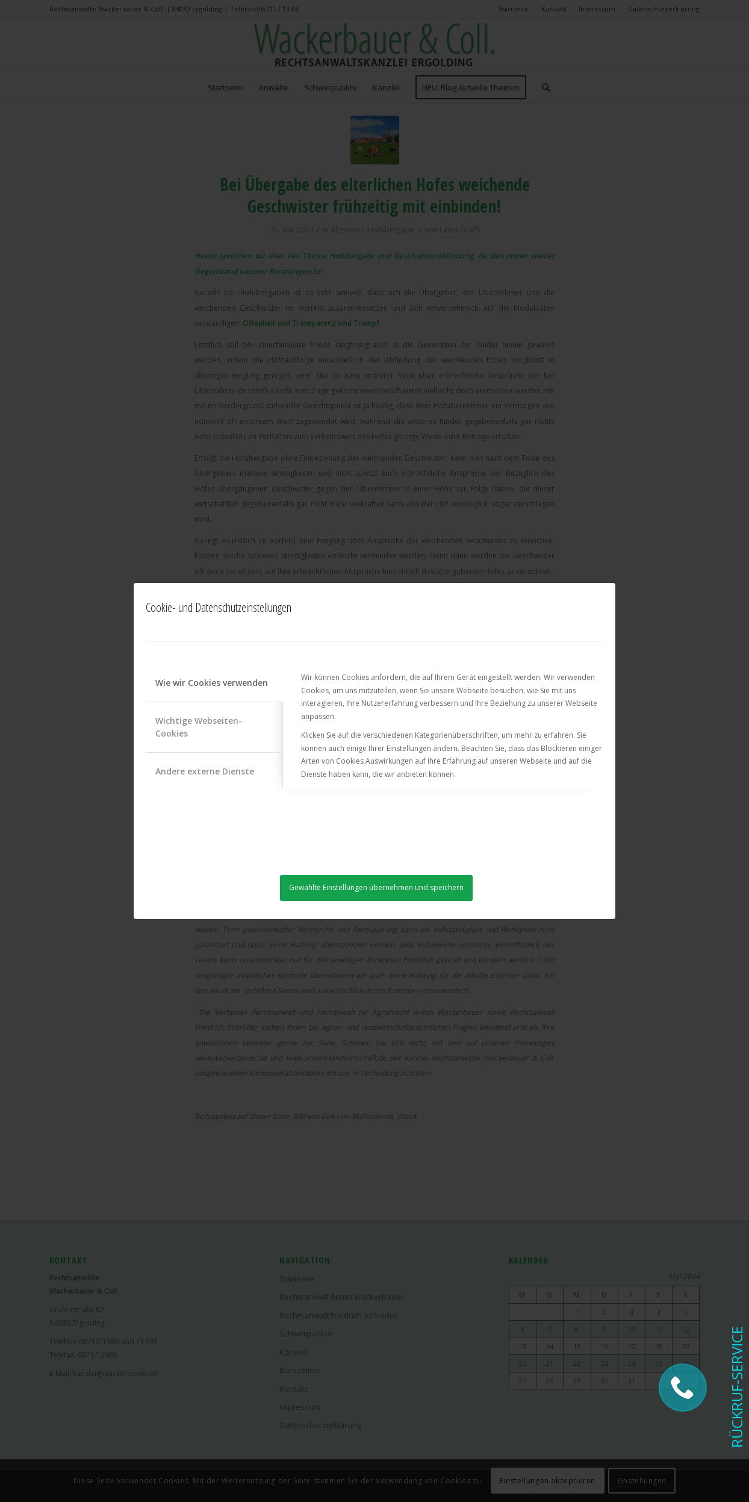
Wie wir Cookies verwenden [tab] (211, 682)
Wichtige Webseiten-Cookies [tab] (198, 727)
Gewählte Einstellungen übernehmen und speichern (376, 887)
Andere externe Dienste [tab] (204, 771)
